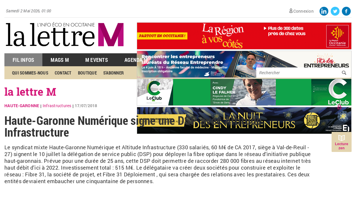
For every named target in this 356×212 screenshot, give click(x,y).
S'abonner (113, 73)
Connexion (303, 11)
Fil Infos (23, 59)
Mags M (60, 59)
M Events (96, 59)
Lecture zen (341, 146)
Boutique (87, 73)
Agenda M (136, 59)
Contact (63, 73)
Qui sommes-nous (30, 73)
